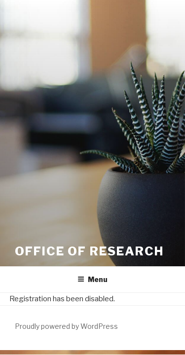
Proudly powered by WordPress (66, 326)
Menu (92, 279)
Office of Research (89, 251)
